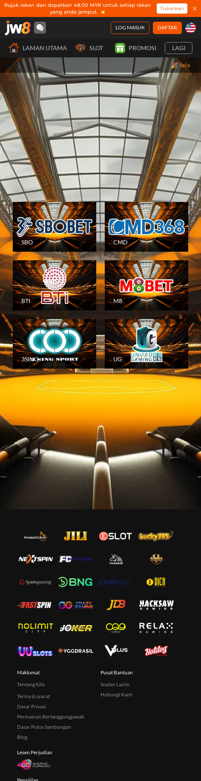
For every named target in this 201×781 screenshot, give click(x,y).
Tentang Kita (31, 684)
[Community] (40, 28)
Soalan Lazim (114, 684)
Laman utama (38, 48)
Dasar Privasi (31, 706)
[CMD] (146, 227)
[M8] (146, 285)
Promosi (135, 48)
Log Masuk (130, 27)
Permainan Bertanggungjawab (50, 716)
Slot (89, 48)
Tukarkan (172, 8)
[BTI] (54, 285)
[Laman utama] (18, 27)
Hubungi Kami (116, 694)
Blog (22, 737)
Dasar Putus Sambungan (44, 727)
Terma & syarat (33, 696)
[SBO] (54, 227)
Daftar (167, 27)
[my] (190, 28)
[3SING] (54, 344)
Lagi (178, 47)
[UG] (146, 344)
